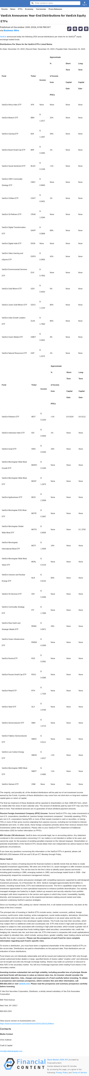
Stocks (4, 9)
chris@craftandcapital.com (11, 1051)
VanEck (3, 37)
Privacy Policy (62, 1072)
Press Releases (55, 9)
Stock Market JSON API (57, 1060)
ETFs (20, 9)
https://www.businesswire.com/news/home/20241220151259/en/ (27, 1024)
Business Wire (11, 30)
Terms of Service (79, 1072)
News (12, 9)
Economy (29, 9)
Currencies (41, 9)
